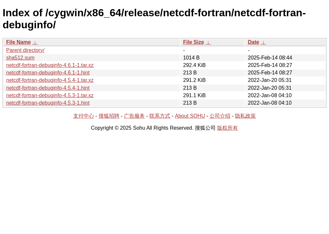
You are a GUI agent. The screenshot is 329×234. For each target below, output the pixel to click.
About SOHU (190, 116)
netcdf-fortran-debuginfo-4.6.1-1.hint (47, 72)
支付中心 (83, 116)
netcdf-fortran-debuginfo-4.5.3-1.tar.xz (50, 95)
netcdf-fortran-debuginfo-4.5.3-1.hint (47, 103)
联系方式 (159, 116)
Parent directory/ (25, 50)
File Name (18, 42)
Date (253, 42)
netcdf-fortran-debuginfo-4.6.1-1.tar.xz (50, 65)
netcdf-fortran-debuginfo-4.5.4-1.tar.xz (50, 80)
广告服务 (134, 116)
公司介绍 (220, 116)
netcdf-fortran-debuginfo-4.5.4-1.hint (47, 88)
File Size (193, 42)
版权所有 (227, 128)
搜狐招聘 (109, 116)
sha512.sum (20, 57)
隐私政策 (245, 116)
